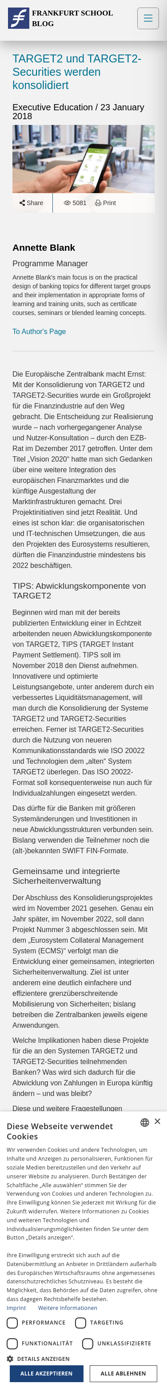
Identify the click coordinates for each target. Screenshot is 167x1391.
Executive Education (53, 107)
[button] (83, 1358)
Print (105, 203)
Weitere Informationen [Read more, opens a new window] (68, 1308)
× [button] (157, 1122)
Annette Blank (43, 247)
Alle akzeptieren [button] (46, 1373)
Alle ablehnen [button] (123, 1373)
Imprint (16, 1308)
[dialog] (83, 1251)
